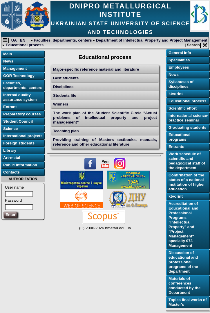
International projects (23, 136)
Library (9, 150)
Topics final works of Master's (188, 302)
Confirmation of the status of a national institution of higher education (187, 182)
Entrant (10, 107)
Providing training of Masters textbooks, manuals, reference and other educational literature (105, 141)
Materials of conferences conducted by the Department (184, 285)
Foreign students (19, 143)
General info (180, 53)
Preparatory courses (22, 114)
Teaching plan (66, 131)
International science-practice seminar (188, 117)
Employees (179, 67)
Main (7, 54)
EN (23, 40)
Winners (60, 104)
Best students (66, 78)
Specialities (179, 60)
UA (14, 40)
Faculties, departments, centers (63, 40)
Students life (64, 95)
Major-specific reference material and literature (96, 69)
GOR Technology (19, 76)
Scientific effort (183, 108)
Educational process (24, 45)
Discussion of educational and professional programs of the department (183, 262)
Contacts (11, 172)
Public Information (20, 165)
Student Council (18, 121)
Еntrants (176, 146)
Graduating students (187, 127)
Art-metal (11, 157)
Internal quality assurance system (20, 97)
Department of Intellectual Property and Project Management (151, 40)
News (8, 61)
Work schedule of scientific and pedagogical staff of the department (187, 161)
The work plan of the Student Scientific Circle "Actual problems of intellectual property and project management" (105, 117)
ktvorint (176, 94)
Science (10, 128)
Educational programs (180, 137)
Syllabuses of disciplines (181, 84)
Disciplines (63, 87)
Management (15, 68)
